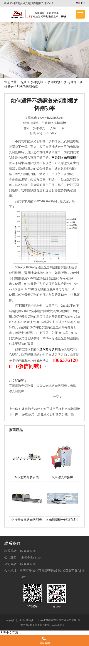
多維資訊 (37, 82)
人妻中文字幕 (9, 632)
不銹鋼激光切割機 (48, 349)
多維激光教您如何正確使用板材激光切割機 (51, 409)
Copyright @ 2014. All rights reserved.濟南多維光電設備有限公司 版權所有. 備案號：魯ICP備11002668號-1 (42, 622)
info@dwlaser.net (30, 557)
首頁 (23, 82)
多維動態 (54, 82)
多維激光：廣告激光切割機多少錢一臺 (48, 414)
